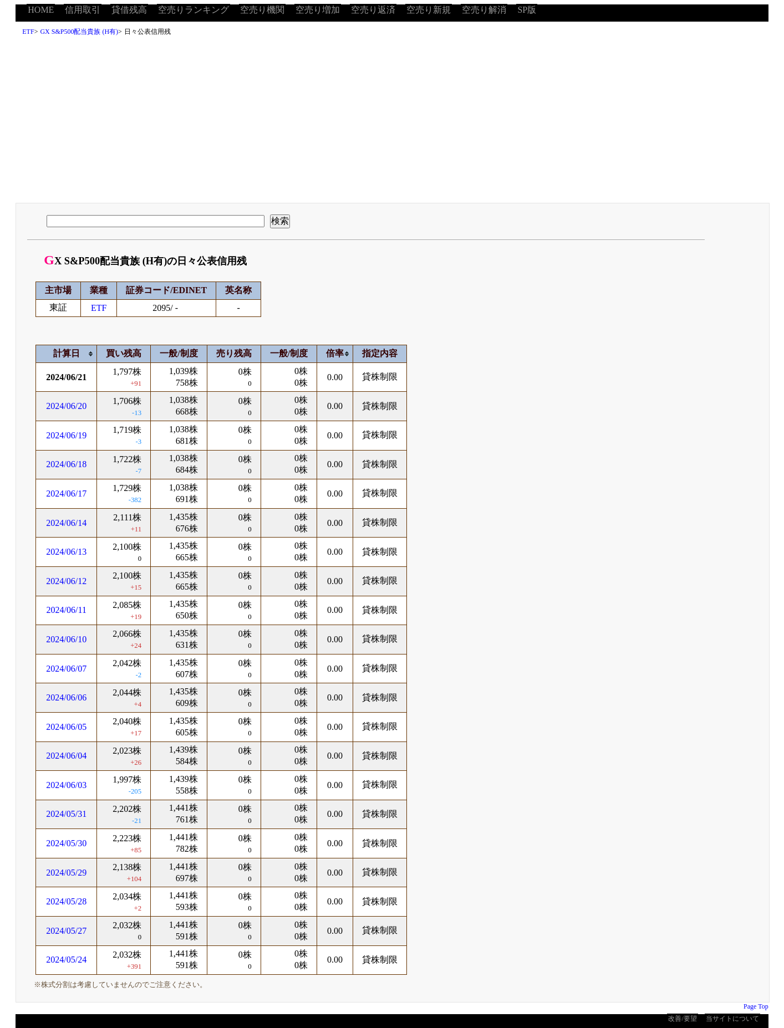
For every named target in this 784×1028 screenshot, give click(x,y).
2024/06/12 (66, 581)
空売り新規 (428, 9)
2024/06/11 (66, 610)
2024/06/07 (66, 668)
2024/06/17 (66, 493)
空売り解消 (484, 9)
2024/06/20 (66, 406)
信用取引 (82, 9)
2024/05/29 (66, 872)
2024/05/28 (66, 901)
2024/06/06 (66, 697)
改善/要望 (682, 1018)
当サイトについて (732, 1018)
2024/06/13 (66, 551)
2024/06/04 (66, 755)
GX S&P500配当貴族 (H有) (79, 31)
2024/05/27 (66, 930)
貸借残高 (129, 9)
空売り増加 (318, 9)
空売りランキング (193, 9)
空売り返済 (373, 9)
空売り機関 (262, 9)
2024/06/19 (66, 435)
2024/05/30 (66, 843)
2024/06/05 (66, 727)
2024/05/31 (66, 814)
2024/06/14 (66, 523)
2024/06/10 (66, 639)
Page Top (756, 1006)
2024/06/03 (66, 785)
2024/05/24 (66, 959)
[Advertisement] (392, 122)
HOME (41, 9)
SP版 (526, 9)
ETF (28, 31)
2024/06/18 (66, 464)
